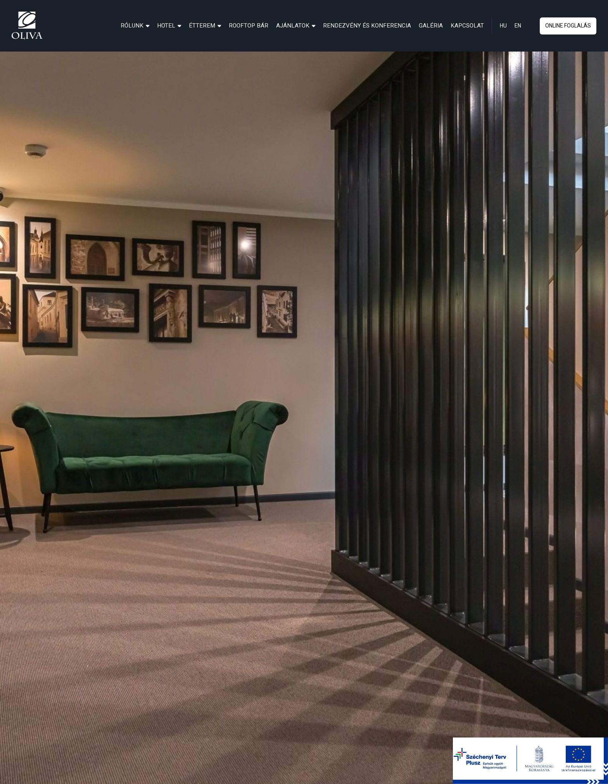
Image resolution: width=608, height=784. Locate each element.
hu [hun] (503, 26)
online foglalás (568, 26)
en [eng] (518, 26)
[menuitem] (135, 25)
